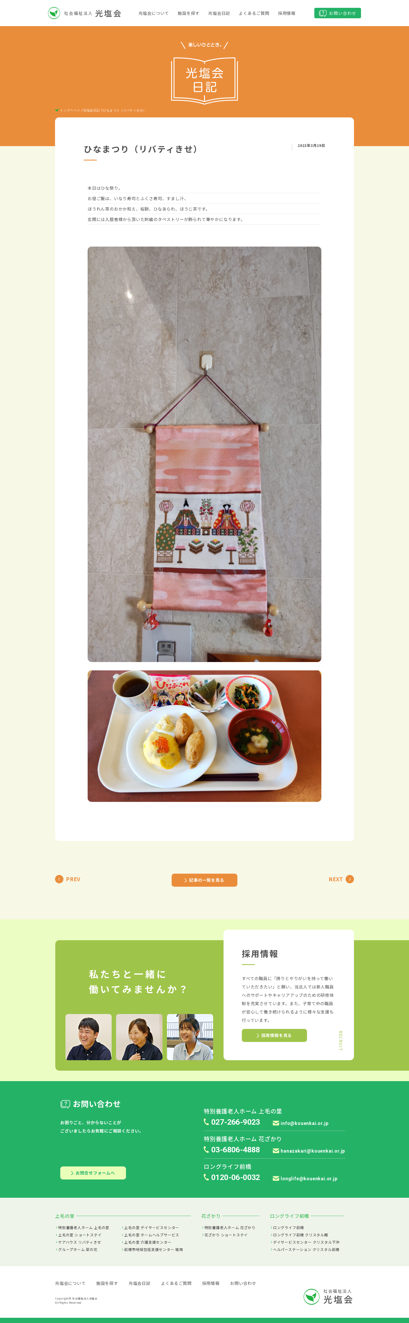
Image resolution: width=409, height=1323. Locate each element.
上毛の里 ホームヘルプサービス (151, 1234)
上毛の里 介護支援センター (147, 1242)
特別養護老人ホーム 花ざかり (230, 1227)
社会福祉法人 (85, 13)
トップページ (67, 110)
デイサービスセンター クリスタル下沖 (306, 1242)
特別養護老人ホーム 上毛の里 (83, 1227)
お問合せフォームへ (93, 1173)
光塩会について (154, 13)
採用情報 (287, 13)
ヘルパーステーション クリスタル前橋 (306, 1249)
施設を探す (189, 13)
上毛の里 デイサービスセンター (151, 1227)
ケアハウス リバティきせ (79, 1242)
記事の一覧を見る (204, 880)
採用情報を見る (274, 1035)
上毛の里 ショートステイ (80, 1234)
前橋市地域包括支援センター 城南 (153, 1249)
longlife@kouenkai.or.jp (305, 1178)
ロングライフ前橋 (288, 1227)
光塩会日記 (219, 13)
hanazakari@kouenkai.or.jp (309, 1151)
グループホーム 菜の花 (78, 1249)
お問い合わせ (338, 13)
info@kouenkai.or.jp (301, 1123)
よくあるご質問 (254, 13)
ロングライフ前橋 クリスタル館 (300, 1234)
